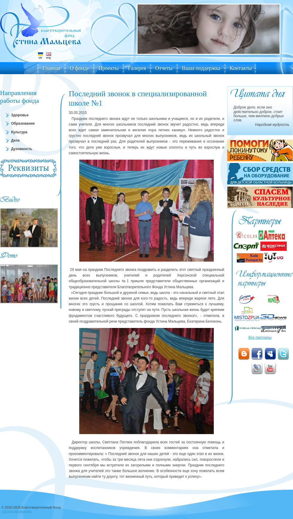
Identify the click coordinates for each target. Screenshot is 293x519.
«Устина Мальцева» (16, 511)
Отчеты (164, 68)
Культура (19, 132)
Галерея (137, 68)
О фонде (79, 68)
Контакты (241, 68)
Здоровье (20, 115)
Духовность (21, 149)
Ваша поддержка (201, 68)
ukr (40, 55)
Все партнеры (260, 337)
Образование (23, 123)
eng (48, 55)
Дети (15, 140)
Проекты (108, 68)
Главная (51, 68)
